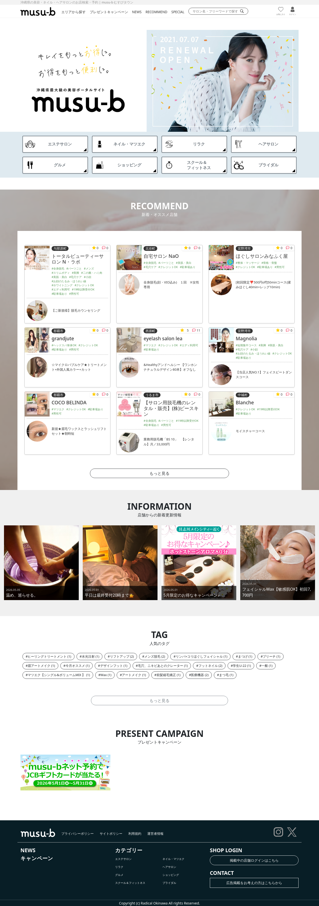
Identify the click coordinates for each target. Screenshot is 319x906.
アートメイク (131, 675)
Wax (103, 675)
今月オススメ (75, 665)
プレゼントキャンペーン (109, 11)
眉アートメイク (39, 665)
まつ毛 (224, 675)
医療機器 (197, 675)
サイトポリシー (111, 833)
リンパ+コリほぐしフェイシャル (199, 656)
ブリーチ (269, 656)
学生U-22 (239, 665)
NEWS (137, 11)
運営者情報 (155, 833)
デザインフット (111, 665)
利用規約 (134, 833)
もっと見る (159, 473)
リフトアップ (119, 656)
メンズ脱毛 (152, 656)
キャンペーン (36, 858)
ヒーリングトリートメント (47, 656)
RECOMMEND (156, 11)
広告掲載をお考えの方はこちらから (254, 882)
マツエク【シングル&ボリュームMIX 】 (56, 675)
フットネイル (208, 665)
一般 (264, 665)
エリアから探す (73, 11)
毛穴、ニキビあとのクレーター (160, 665)
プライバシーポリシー (77, 833)
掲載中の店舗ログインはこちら (254, 860)
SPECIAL (177, 11)
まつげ (243, 656)
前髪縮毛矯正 (166, 675)
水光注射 (88, 656)
